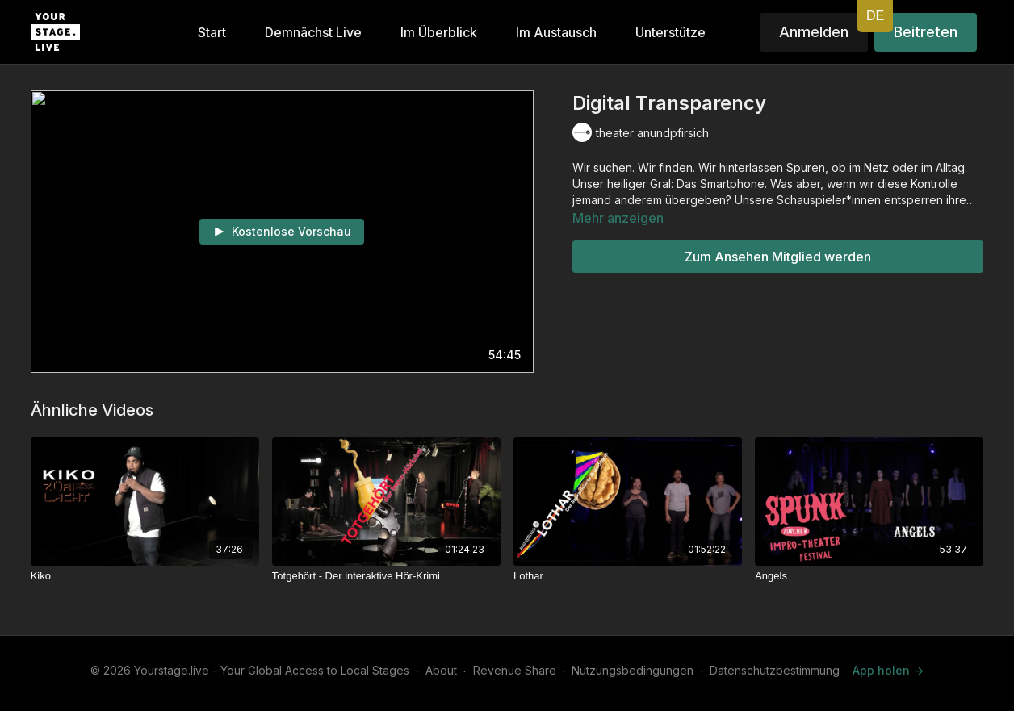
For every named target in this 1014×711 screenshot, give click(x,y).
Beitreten (925, 31)
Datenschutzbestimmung (775, 670)
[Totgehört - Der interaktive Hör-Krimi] (386, 576)
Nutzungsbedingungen (632, 670)
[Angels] (869, 576)
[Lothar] (627, 576)
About (441, 670)
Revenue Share (514, 670)
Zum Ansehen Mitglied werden (778, 257)
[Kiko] (145, 576)
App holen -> (888, 670)
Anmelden (813, 31)
